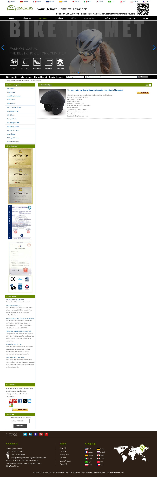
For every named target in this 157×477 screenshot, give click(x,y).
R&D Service (11, 88)
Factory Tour (89, 18)
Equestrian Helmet (12, 111)
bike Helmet (26, 77)
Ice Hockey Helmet (13, 126)
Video (73, 18)
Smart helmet (11, 134)
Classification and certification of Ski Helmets (20, 318)
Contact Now (20, 409)
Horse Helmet (41, 77)
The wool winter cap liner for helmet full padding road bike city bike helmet (95, 90)
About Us (27, 18)
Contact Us (130, 18)
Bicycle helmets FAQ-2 (13, 305)
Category (13, 80)
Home (11, 18)
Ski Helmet (10, 115)
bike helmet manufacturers (14, 344)
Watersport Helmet (13, 138)
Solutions (59, 18)
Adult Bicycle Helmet (13, 96)
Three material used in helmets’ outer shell (18, 331)
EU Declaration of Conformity (15, 300)
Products (42, 18)
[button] (72, 72)
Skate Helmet (11, 103)
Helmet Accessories (23, 80)
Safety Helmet (11, 119)
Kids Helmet (11, 100)
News (145, 18)
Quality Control (110, 18)
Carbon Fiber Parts (13, 130)
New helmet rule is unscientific (15, 357)
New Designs (11, 92)
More (87, 116)
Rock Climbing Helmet (14, 107)
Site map (63, 458)
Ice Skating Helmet (13, 122)
